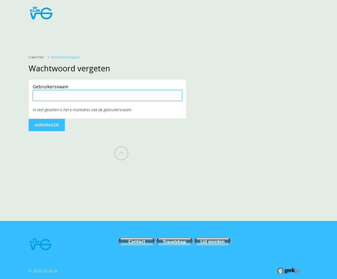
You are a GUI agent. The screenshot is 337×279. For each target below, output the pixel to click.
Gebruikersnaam (50, 87)
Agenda (51, 32)
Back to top (121, 153)
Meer (270, 32)
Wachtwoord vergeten (65, 57)
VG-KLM (221, 32)
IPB (184, 32)
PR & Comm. (161, 32)
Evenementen (129, 32)
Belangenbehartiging (87, 32)
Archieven (247, 32)
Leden (201, 32)
